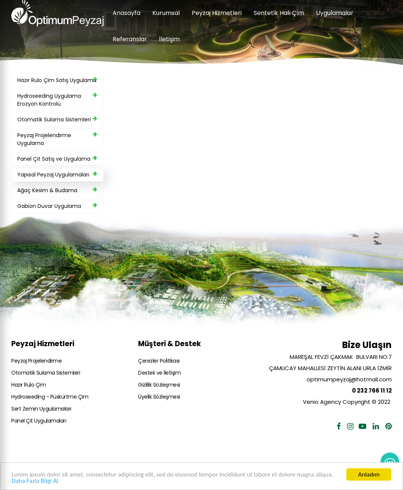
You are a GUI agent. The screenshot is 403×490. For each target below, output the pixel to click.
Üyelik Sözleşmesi (159, 396)
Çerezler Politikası (159, 361)
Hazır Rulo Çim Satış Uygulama (57, 80)
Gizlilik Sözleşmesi (159, 384)
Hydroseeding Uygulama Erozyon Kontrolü (57, 100)
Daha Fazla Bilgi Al (35, 481)
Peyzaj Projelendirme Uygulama (57, 139)
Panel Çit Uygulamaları (38, 420)
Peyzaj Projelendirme (36, 361)
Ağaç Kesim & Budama (57, 190)
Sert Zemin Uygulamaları (41, 408)
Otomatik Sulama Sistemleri (57, 119)
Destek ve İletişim (159, 372)
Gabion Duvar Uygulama (57, 206)
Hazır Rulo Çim (28, 384)
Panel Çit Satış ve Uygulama (57, 159)
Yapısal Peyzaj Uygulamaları (57, 174)
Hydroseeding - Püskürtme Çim (49, 396)
